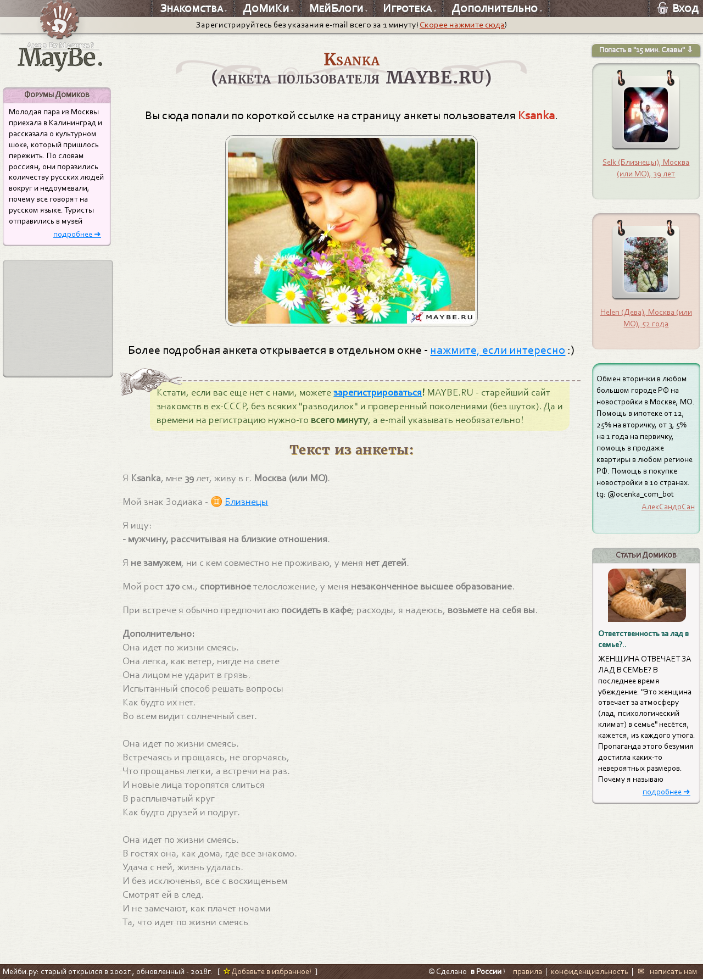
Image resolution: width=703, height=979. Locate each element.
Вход (678, 8)
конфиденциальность (589, 971)
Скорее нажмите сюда (462, 25)
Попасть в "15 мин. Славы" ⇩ (646, 50)
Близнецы (246, 502)
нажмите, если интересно (497, 350)
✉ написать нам (668, 971)
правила (527, 971)
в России (486, 971)
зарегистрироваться (377, 392)
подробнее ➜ (77, 234)
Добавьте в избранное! (267, 971)
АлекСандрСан (668, 506)
